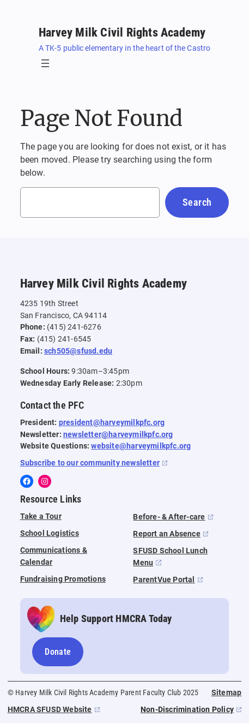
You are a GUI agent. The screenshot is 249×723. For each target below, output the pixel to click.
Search (197, 202)
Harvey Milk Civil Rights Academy (122, 32)
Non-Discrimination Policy (187, 709)
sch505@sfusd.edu (78, 351)
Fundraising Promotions (63, 579)
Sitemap (226, 692)
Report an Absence (166, 534)
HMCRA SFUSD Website (50, 709)
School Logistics (49, 533)
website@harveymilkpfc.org (141, 446)
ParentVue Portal (164, 579)
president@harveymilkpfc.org (112, 422)
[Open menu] (45, 63)
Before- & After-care (169, 517)
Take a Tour (41, 516)
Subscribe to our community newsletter (90, 463)
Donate (58, 652)
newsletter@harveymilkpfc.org (118, 434)
